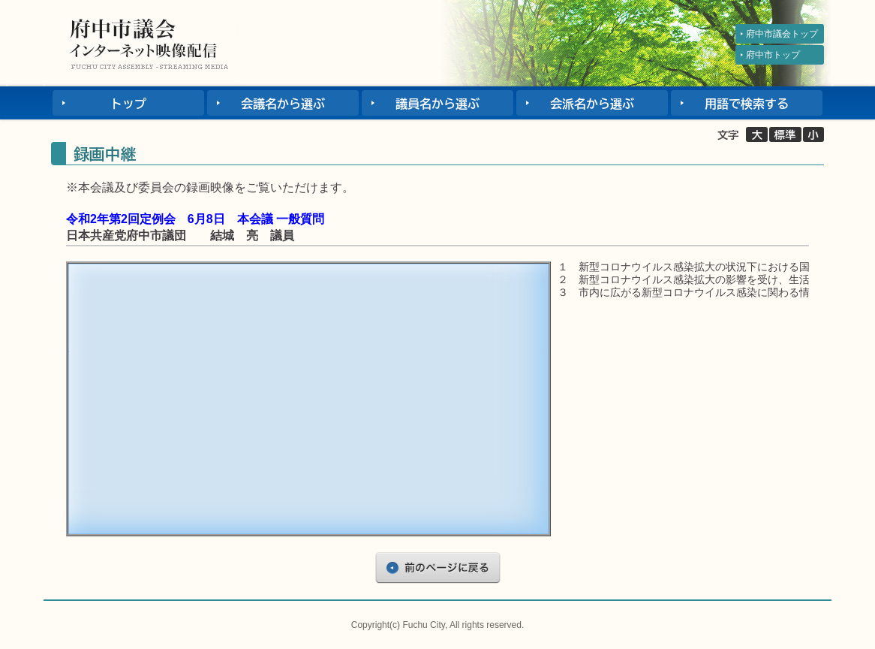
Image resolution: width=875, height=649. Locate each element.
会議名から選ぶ (283, 104)
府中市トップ (773, 55)
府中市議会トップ (782, 34)
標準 (785, 134)
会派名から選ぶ (592, 104)
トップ (128, 104)
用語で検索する (747, 104)
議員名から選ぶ (437, 104)
